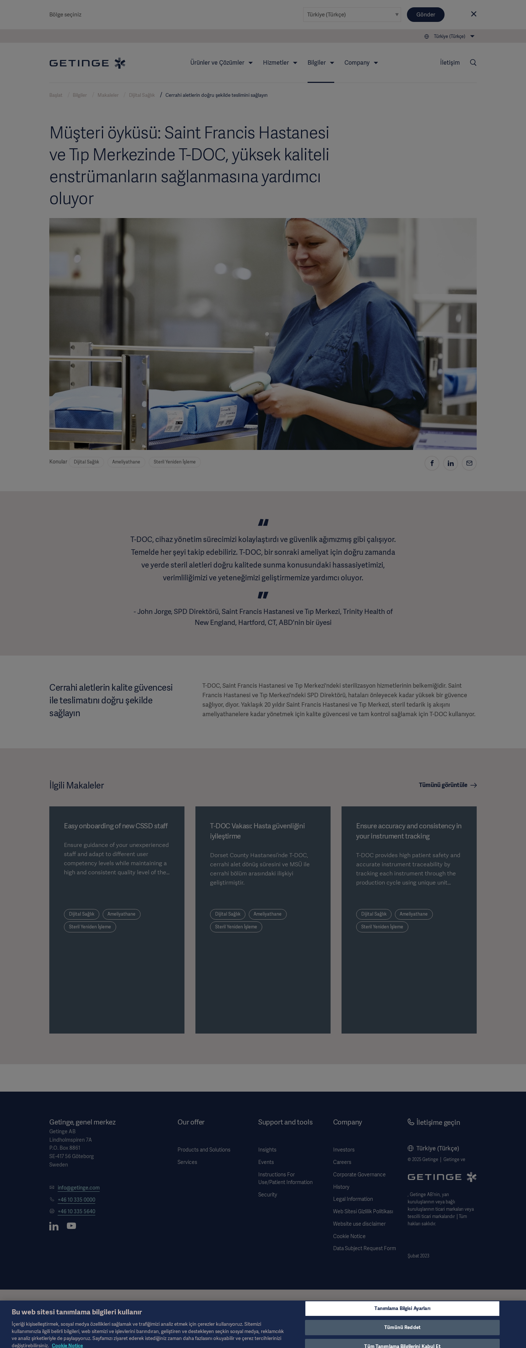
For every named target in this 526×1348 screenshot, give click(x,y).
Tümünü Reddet (402, 1332)
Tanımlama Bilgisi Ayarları (402, 1313)
